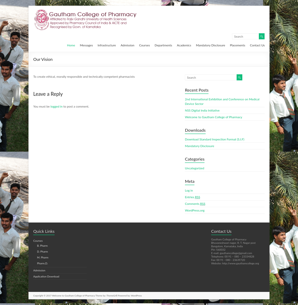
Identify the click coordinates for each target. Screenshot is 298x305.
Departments (163, 45)
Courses (144, 45)
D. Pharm (42, 251)
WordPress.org (194, 210)
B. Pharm (42, 245)
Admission (127, 45)
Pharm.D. (42, 263)
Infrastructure (107, 45)
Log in (189, 190)
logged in (57, 106)
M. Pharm (42, 257)
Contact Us (257, 45)
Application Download (46, 276)
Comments (195, 204)
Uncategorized (194, 168)
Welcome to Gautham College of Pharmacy (213, 117)
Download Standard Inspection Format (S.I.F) (214, 139)
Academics (184, 45)
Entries (192, 197)
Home (71, 45)
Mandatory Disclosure (210, 45)
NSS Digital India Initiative (202, 110)
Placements (237, 45)
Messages (86, 45)
